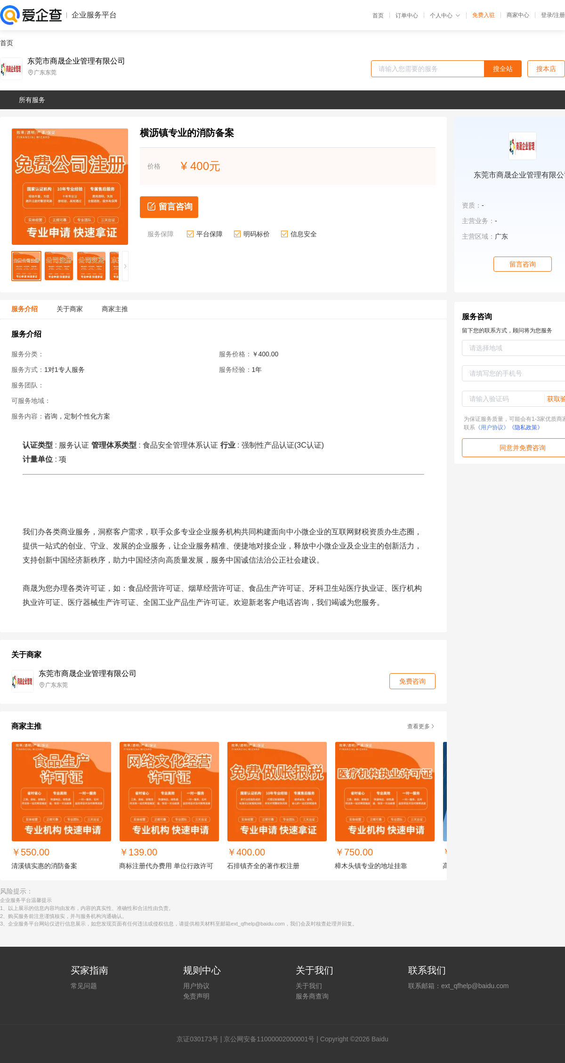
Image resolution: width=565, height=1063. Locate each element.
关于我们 (309, 986)
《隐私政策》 (526, 427)
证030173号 (200, 1039)
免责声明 (196, 996)
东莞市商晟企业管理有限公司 (76, 61)
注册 (559, 15)
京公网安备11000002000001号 (269, 1039)
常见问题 (84, 986)
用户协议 (196, 986)
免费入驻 (483, 15)
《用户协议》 (492, 427)
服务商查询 (312, 996)
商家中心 (518, 15)
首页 (378, 15)
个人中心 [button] (445, 15)
